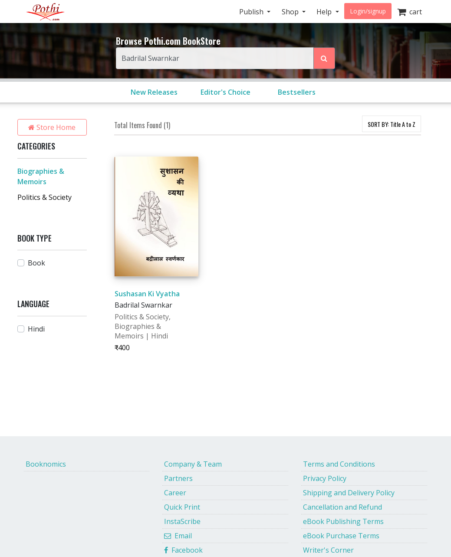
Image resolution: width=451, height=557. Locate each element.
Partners (178, 478)
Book (36, 263)
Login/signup (368, 11)
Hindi (36, 329)
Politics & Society (44, 197)
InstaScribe (182, 521)
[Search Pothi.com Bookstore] (324, 58)
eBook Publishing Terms (343, 521)
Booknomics (46, 464)
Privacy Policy (324, 478)
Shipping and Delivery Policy (349, 492)
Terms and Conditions (339, 464)
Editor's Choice (225, 92)
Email (178, 535)
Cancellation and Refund (342, 507)
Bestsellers (297, 92)
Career (175, 492)
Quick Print (182, 507)
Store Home (52, 127)
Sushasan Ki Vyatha (147, 293)
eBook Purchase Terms (341, 535)
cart (409, 12)
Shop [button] (291, 12)
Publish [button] (252, 12)
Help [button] (324, 12)
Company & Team (193, 464)
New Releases (154, 92)
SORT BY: (391, 124)
